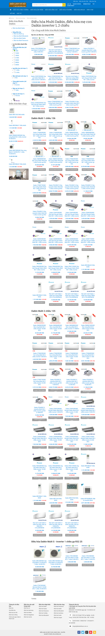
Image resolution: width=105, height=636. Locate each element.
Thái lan (17, 95)
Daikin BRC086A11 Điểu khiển (17, 125)
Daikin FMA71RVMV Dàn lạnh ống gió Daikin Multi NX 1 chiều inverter (72, 268)
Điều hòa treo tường (21, 10)
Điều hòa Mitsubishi (44, 615)
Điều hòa (75, 1)
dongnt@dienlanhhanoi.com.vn (80, 626)
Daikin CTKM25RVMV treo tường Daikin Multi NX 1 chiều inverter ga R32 (55, 103)
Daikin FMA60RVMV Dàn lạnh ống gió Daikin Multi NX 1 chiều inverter (56, 268)
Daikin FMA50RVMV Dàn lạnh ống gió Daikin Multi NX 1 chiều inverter (39, 268)
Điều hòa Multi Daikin (32, 18)
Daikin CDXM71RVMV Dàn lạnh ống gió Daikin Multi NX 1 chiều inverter (88, 240)
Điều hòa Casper (58, 617)
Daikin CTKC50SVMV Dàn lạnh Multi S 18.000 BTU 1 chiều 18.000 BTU (39, 587)
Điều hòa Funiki (57, 615)
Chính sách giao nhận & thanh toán (15, 617)
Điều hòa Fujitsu (43, 608)
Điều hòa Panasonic (44, 611)
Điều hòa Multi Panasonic (21, 40)
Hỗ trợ (12, 13)
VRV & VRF (90, 10)
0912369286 (72, 623)
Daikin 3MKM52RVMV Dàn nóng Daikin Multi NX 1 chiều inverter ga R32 (72, 134)
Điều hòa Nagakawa (29, 614)
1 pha (17, 90)
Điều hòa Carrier (28, 617)
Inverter (17, 85)
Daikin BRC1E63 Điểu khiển (17, 114)
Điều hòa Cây (92, 1)
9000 (16, 51)
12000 (17, 53)
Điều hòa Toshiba (43, 613)
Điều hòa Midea (28, 612)
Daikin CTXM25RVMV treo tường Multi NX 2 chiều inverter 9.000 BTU (72, 50)
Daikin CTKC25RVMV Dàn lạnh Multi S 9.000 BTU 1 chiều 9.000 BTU (38, 50)
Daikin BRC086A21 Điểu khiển (17, 164)
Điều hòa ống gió (51, 10)
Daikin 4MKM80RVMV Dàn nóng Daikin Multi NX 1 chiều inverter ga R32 (39, 160)
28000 (17, 62)
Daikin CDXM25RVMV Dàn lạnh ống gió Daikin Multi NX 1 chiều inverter (38, 104)
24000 (17, 60)
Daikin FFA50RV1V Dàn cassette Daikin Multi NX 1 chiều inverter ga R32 (88, 186)
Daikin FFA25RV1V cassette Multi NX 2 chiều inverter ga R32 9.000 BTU (89, 50)
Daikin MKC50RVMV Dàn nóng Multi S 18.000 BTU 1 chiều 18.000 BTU (18, 152)
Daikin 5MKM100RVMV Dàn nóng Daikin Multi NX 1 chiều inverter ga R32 (55, 160)
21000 (17, 58)
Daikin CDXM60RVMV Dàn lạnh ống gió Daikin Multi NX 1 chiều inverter (72, 240)
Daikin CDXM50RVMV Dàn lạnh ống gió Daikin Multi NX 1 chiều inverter (56, 240)
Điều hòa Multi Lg (19, 34)
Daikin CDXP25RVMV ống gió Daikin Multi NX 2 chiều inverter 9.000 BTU (38, 78)
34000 (17, 64)
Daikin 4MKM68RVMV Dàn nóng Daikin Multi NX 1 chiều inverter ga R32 (88, 134)
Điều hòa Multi (79, 10)
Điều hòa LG (27, 608)
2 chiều (17, 72)
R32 (16, 78)
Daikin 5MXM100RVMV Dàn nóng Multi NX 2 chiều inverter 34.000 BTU (17, 137)
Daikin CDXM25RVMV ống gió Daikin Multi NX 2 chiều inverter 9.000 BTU (55, 78)
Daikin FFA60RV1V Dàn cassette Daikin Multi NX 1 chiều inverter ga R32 (39, 213)
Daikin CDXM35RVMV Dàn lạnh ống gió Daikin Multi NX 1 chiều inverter (39, 240)
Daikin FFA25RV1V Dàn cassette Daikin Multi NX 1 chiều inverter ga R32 (72, 103)
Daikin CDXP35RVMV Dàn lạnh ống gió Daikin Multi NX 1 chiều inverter (72, 214)
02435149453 (77, 4)
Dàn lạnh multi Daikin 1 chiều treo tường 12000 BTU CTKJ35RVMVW (72, 295)
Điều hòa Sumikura (58, 613)
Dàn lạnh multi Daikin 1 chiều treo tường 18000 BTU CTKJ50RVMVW (88, 295)
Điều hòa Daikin (43, 606)
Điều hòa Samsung (28, 610)
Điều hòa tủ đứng (65, 10)
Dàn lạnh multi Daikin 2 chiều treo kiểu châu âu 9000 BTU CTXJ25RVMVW (55, 51)
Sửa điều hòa (12, 610)
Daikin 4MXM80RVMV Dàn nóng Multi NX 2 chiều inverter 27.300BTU (72, 327)
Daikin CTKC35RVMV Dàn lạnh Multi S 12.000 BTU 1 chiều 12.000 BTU (88, 557)
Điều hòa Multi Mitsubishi (21, 36)
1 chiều (17, 70)
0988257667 (86, 4)
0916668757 (90, 620)
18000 (17, 55)
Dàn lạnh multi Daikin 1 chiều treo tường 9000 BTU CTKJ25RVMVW (72, 78)
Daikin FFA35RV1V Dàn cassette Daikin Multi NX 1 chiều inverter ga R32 (72, 186)
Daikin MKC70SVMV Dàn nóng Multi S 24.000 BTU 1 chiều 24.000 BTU (56, 562)
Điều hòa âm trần (83, 1)
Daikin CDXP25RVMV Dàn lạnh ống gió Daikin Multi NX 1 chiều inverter (89, 78)
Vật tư (19, 13)
